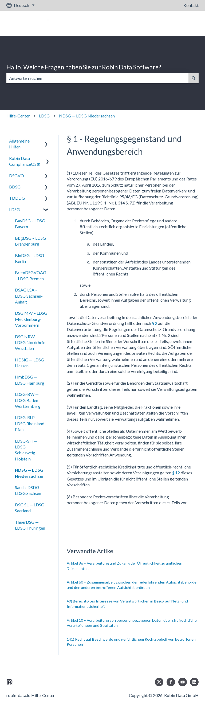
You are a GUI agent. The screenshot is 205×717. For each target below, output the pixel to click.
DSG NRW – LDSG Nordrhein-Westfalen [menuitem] (31, 342)
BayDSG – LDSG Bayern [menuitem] (30, 223)
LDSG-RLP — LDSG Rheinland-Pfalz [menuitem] (30, 423)
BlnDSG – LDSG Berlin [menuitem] (29, 258)
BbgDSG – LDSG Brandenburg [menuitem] (30, 240)
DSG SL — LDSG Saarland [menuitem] (29, 507)
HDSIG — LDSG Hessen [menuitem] (29, 362)
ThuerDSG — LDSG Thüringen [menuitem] (30, 524)
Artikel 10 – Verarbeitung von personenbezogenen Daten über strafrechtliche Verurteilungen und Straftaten (132, 623)
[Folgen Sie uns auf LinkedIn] (194, 682)
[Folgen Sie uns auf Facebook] (171, 682)
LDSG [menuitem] (14, 209)
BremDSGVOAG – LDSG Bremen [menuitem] (30, 275)
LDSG (44, 115)
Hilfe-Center (18, 115)
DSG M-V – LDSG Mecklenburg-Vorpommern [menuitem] (31, 319)
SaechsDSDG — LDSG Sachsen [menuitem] (29, 490)
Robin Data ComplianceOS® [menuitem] (24, 161)
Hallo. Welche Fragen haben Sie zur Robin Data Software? (83, 67)
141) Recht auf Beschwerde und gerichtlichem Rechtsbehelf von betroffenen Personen (131, 642)
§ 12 (176, 472)
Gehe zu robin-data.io (173, 23)
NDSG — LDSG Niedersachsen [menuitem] (30, 472)
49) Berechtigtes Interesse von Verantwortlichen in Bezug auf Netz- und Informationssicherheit (127, 604)
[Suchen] (193, 78)
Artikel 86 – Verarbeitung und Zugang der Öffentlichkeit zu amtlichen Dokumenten (124, 566)
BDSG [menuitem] (15, 186)
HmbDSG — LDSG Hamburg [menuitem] (29, 379)
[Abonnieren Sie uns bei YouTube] (182, 682)
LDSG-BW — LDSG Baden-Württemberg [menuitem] (28, 400)
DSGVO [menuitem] (16, 175)
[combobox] (97, 78)
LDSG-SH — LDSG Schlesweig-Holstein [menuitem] (26, 449)
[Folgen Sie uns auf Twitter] (159, 682)
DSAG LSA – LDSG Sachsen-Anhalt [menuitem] (29, 295)
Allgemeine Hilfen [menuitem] (19, 143)
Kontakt (191, 5)
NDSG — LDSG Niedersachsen (87, 115)
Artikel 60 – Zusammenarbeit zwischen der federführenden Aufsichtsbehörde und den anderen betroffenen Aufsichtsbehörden (131, 585)
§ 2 (154, 323)
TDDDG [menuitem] (17, 197)
